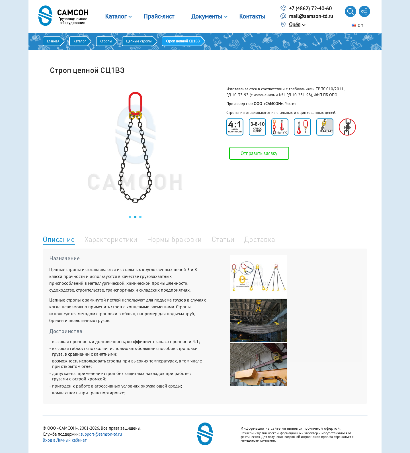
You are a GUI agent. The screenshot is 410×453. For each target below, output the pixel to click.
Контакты (252, 16)
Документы (206, 16)
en (357, 24)
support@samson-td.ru (101, 434)
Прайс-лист (159, 16)
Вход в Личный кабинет (65, 440)
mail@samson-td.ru (311, 16)
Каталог (115, 16)
